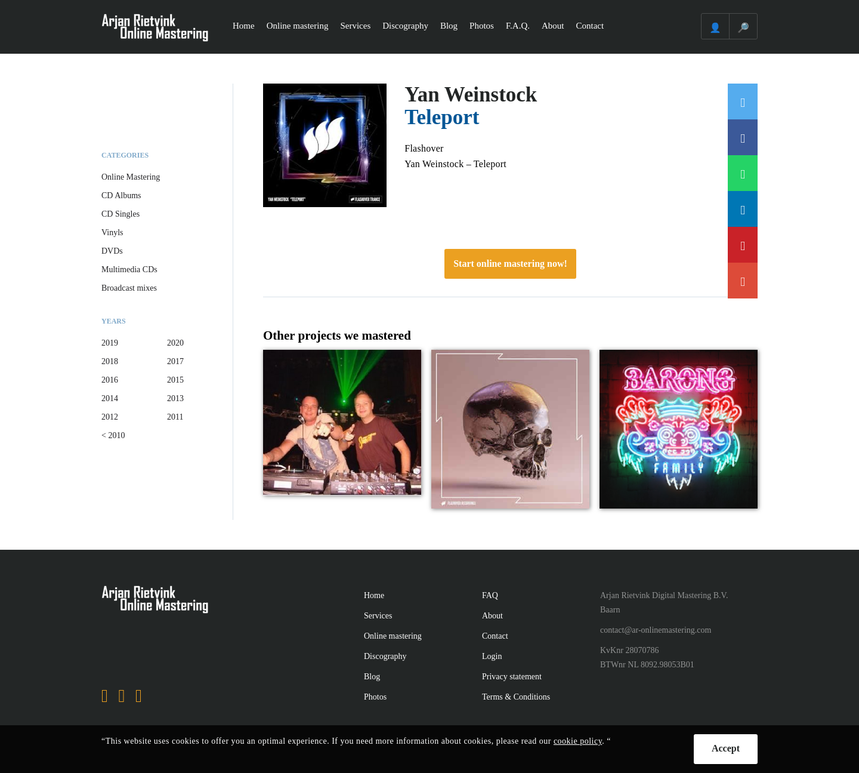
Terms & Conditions (516, 696)
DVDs (112, 251)
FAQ (490, 595)
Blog (449, 25)
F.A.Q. (518, 25)
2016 (109, 379)
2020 (175, 342)
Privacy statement (512, 676)
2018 (109, 361)
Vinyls (112, 232)
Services (355, 25)
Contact (590, 25)
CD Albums (121, 195)
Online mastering (298, 25)
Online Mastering (130, 177)
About (553, 25)
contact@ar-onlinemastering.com (655, 630)
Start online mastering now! (510, 263)
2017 (175, 361)
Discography (405, 25)
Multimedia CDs (129, 269)
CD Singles (120, 214)
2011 (175, 416)
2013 (175, 398)
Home (244, 25)
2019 (109, 342)
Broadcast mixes (129, 288)
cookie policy (578, 741)
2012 (109, 416)
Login (492, 656)
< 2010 (113, 435)
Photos (481, 25)
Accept (726, 748)
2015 (175, 379)
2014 (109, 398)
